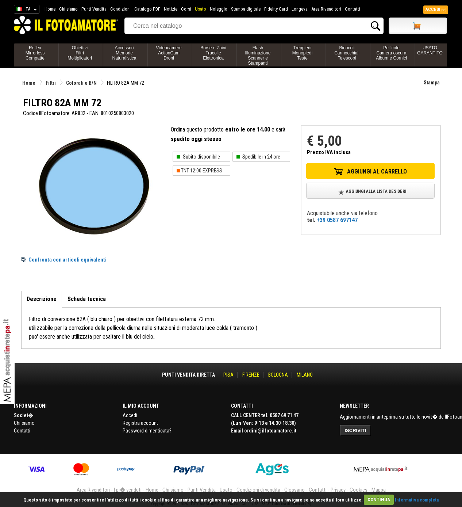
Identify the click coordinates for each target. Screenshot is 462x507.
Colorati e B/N (81, 83)
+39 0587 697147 (337, 220)
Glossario (294, 490)
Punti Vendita (94, 9)
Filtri (51, 83)
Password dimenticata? (147, 431)
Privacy (338, 490)
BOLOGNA (278, 375)
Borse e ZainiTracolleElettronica (213, 53)
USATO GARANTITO (430, 50)
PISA (228, 375)
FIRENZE (250, 375)
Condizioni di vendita (258, 490)
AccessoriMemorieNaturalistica (124, 53)
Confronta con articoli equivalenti (67, 259)
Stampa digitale (246, 9)
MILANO (305, 375)
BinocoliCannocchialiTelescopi (346, 53)
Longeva (300, 9)
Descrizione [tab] (42, 299)
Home (50, 9)
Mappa (378, 490)
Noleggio (218, 9)
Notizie (170, 9)
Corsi (186, 9)
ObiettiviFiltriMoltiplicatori (80, 53)
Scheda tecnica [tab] (87, 299)
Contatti (352, 9)
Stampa (432, 82)
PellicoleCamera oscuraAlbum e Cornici (391, 53)
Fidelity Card (276, 9)
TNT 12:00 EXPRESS (201, 171)
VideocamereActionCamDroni (169, 53)
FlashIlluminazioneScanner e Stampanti (257, 55)
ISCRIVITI (355, 430)
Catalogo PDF (147, 9)
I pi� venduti (128, 490)
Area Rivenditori (326, 9)
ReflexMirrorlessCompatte (35, 53)
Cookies (358, 490)
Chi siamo (68, 9)
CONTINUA (378, 499)
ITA (25, 10)
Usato (200, 9)
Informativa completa (417, 499)
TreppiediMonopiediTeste (302, 53)
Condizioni (120, 9)
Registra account (140, 423)
